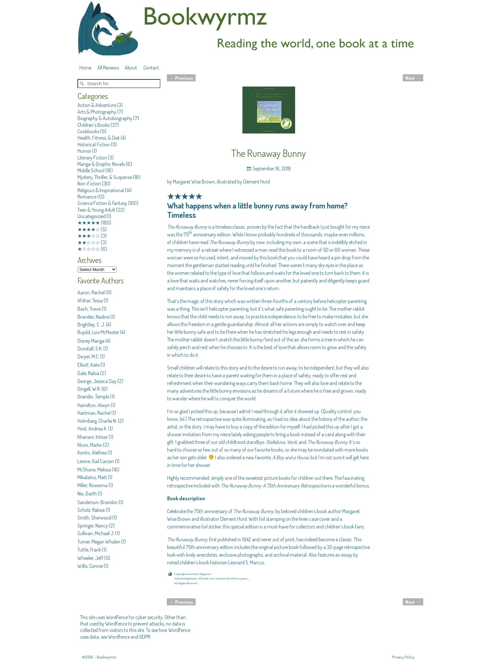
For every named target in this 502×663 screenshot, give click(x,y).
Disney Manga (90, 341)
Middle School (90, 170)
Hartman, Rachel (93, 413)
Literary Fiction (92, 157)
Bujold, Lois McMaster (98, 332)
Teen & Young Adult (96, 210)
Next (412, 78)
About (131, 67)
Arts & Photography (96, 112)
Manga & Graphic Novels (101, 164)
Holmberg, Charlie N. (97, 421)
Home (85, 67)
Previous (181, 78)
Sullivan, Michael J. (95, 533)
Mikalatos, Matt (92, 477)
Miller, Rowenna (92, 485)
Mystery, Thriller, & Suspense (104, 177)
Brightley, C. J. (91, 324)
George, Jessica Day (97, 381)
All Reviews (108, 67)
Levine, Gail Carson (95, 461)
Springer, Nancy (92, 525)
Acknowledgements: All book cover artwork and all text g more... (211, 578)
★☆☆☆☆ (88, 249)
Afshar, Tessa (90, 300)
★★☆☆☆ (88, 242)
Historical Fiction (93, 144)
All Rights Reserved (185, 583)
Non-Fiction (89, 183)
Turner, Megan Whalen (98, 541)
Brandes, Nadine (93, 317)
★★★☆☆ (88, 236)
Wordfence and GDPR (129, 637)
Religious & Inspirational (100, 190)
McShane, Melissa (94, 469)
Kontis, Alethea (92, 452)
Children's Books (93, 125)
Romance (86, 196)
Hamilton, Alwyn (93, 405)
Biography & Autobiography (104, 118)
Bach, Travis (89, 309)
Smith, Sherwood (94, 517)
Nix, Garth (87, 493)
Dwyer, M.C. (88, 356)
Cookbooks (88, 131)
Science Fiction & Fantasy (102, 203)
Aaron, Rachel (91, 292)
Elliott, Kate (88, 365)
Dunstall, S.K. (89, 348)
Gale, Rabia (88, 373)
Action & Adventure (96, 105)
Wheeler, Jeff (90, 558)
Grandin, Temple (93, 396)
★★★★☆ (88, 229)
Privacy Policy (403, 656)
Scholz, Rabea (91, 510)
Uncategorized (91, 216)
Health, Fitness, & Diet (98, 138)
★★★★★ (88, 222)
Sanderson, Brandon (97, 502)
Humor (84, 151)
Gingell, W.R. (89, 389)
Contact (151, 67)
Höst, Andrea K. (92, 428)
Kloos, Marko (89, 445)
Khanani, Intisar (92, 437)
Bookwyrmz (106, 656)
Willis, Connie (90, 566)
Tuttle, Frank (89, 549)
